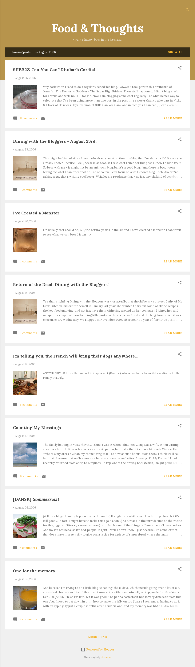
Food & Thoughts (97, 28)
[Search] (187, 10)
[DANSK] (36, 499)
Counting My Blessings (37, 427)
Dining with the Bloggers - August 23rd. (55, 141)
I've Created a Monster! (36, 213)
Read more (173, 118)
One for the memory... (35, 570)
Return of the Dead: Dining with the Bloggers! (61, 284)
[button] (179, 68)
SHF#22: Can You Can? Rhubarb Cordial (54, 69)
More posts (97, 637)
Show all (176, 52)
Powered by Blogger (97, 649)
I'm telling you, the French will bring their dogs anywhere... (75, 356)
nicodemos (106, 657)
